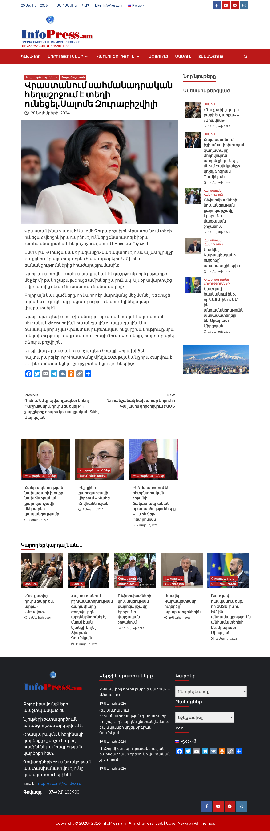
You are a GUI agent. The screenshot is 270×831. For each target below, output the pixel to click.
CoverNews (177, 823)
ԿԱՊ (86, 5)
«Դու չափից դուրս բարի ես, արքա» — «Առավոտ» (222, 115)
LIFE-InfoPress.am (108, 5)
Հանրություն (213, 194)
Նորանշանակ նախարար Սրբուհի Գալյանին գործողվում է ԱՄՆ (137, 400)
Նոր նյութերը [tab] (199, 76)
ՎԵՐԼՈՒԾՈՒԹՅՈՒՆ (119, 56)
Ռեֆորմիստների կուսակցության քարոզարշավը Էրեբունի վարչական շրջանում (135, 754)
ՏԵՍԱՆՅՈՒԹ (210, 56)
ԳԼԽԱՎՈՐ (30, 56)
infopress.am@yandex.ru (58, 783)
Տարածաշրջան (73, 77)
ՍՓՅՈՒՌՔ (158, 56)
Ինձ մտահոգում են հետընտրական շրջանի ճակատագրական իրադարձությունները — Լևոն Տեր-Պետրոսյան (154, 503)
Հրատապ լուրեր (216, 279)
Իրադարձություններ (41, 77)
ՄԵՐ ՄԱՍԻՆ (66, 5)
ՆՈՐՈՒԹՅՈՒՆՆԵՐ (69, 56)
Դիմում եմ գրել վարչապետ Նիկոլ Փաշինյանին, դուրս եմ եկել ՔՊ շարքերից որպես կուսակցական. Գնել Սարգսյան (62, 406)
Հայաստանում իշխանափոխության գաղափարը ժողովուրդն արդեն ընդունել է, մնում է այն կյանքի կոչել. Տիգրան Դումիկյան (92, 616)
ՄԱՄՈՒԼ (183, 56)
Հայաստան (213, 190)
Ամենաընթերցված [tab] (206, 90)
